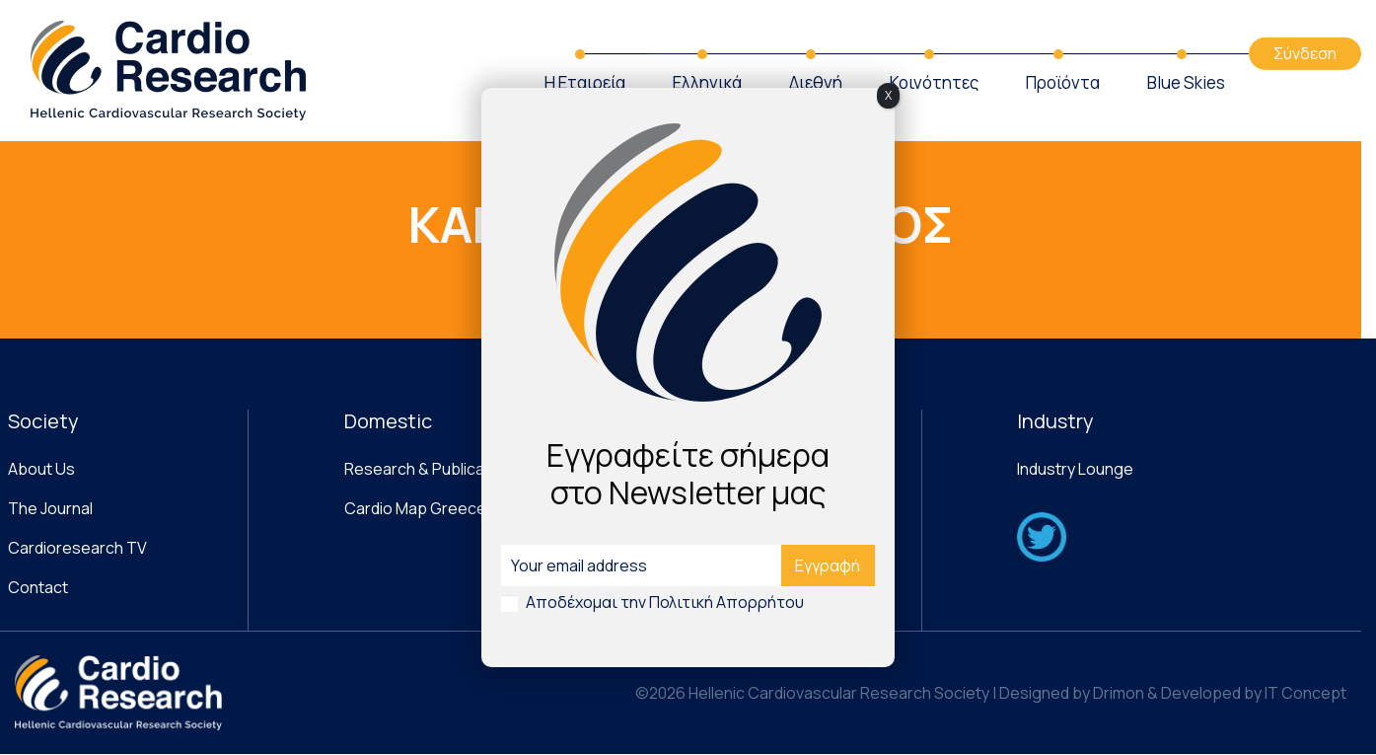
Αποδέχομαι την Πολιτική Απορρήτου (665, 602)
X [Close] (888, 95)
